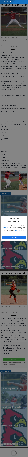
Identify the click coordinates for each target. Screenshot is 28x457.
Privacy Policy (6, 227)
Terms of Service (20, 224)
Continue (14, 237)
